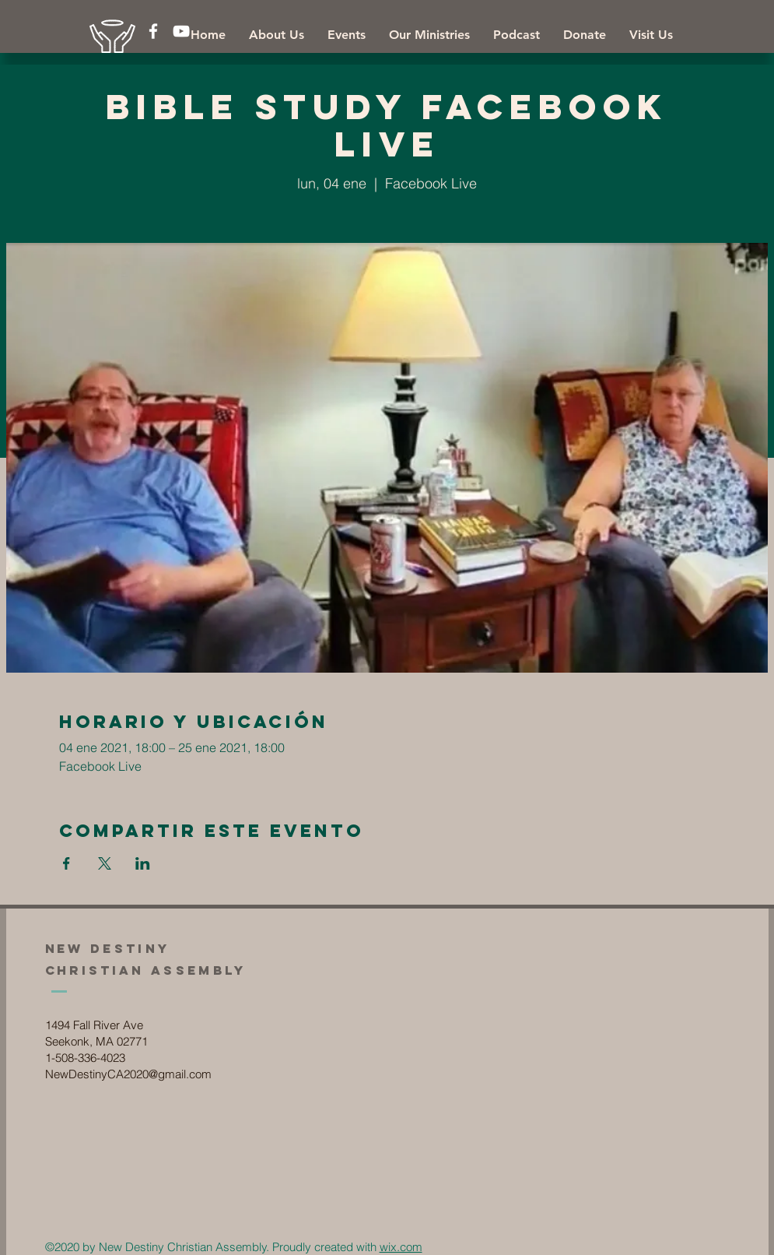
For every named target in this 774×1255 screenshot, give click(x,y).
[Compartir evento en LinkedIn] (142, 863)
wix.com (401, 1246)
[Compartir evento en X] (104, 863)
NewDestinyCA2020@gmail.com (128, 1074)
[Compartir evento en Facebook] (66, 863)
